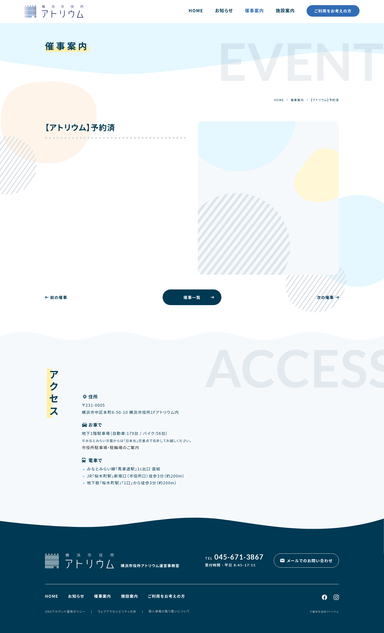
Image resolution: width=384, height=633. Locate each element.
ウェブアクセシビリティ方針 (116, 611)
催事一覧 (192, 297)
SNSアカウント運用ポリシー (65, 611)
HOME (196, 10)
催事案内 (254, 10)
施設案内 (285, 10)
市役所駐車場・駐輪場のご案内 (110, 447)
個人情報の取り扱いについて (169, 611)
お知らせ (224, 10)
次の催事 (325, 297)
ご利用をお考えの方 (333, 11)
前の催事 (58, 297)
